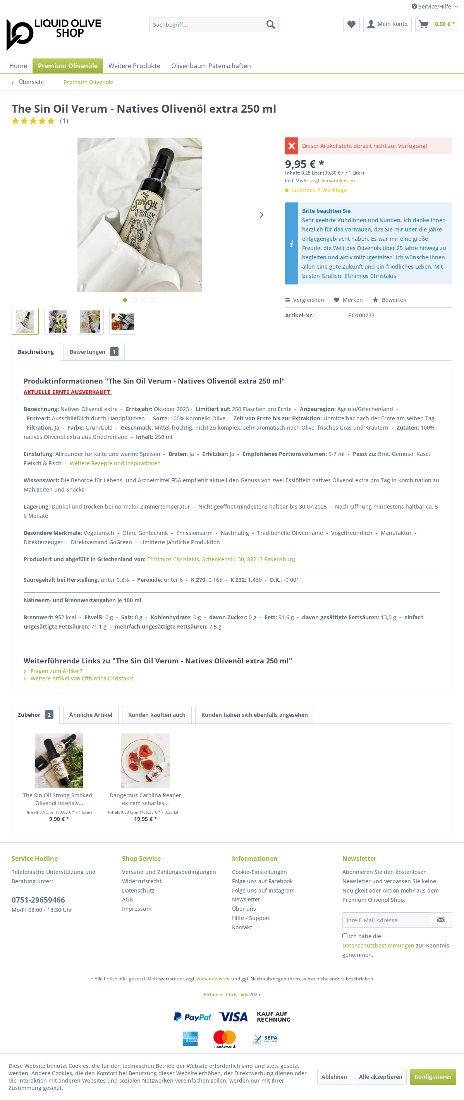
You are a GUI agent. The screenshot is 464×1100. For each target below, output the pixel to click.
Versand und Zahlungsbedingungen (169, 872)
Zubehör (35, 714)
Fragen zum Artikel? (53, 671)
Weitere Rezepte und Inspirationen (115, 463)
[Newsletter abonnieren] (441, 920)
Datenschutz (138, 890)
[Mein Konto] (387, 24)
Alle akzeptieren (380, 1076)
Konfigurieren (433, 1076)
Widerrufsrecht (142, 881)
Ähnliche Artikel (90, 714)
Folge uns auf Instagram (263, 890)
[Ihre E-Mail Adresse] (386, 920)
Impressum (136, 908)
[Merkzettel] (351, 24)
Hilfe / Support (251, 918)
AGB (127, 899)
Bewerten (390, 299)
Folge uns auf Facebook (262, 881)
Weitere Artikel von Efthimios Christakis (79, 678)
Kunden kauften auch (157, 714)
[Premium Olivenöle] (68, 65)
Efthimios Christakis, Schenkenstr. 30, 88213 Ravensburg (221, 559)
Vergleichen (304, 299)
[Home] (18, 65)
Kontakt (242, 927)
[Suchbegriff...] (214, 24)
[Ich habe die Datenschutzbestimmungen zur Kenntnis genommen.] (344, 935)
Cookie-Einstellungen (259, 872)
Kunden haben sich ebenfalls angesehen (254, 714)
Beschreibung (36, 351)
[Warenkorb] (437, 24)
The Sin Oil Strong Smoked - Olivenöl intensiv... (59, 799)
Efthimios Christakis (226, 994)
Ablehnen (334, 1076)
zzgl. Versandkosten (333, 180)
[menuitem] (214, 24)
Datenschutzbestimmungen (378, 945)
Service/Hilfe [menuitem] (432, 6)
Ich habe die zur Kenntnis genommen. (395, 945)
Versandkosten (213, 978)
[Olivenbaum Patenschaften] (211, 65)
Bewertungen (94, 351)
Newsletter (246, 899)
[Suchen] (271, 24)
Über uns (244, 908)
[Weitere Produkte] (134, 65)
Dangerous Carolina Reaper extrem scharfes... (145, 799)
